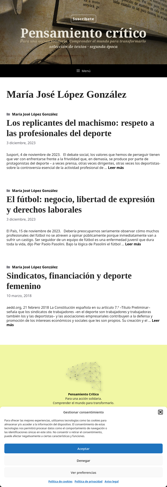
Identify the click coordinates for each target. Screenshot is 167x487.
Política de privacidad (88, 481)
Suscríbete (83, 18)
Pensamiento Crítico (83, 394)
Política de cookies (60, 481)
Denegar (83, 460)
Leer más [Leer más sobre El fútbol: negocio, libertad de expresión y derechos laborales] (133, 244)
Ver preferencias (83, 472)
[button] (160, 412)
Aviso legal (112, 481)
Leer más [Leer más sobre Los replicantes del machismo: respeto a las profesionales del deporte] (116, 167)
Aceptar (83, 448)
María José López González (35, 114)
